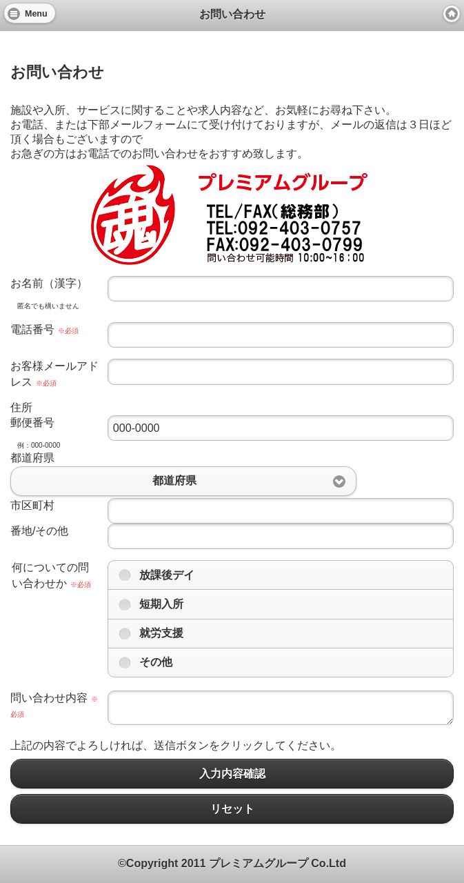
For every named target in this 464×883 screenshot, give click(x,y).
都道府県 (32, 458)
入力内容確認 (232, 774)
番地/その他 (39, 531)
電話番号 (44, 329)
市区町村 (32, 505)
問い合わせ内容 (54, 705)
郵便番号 (32, 422)
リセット (232, 809)
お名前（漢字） (49, 283)
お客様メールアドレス (54, 373)
